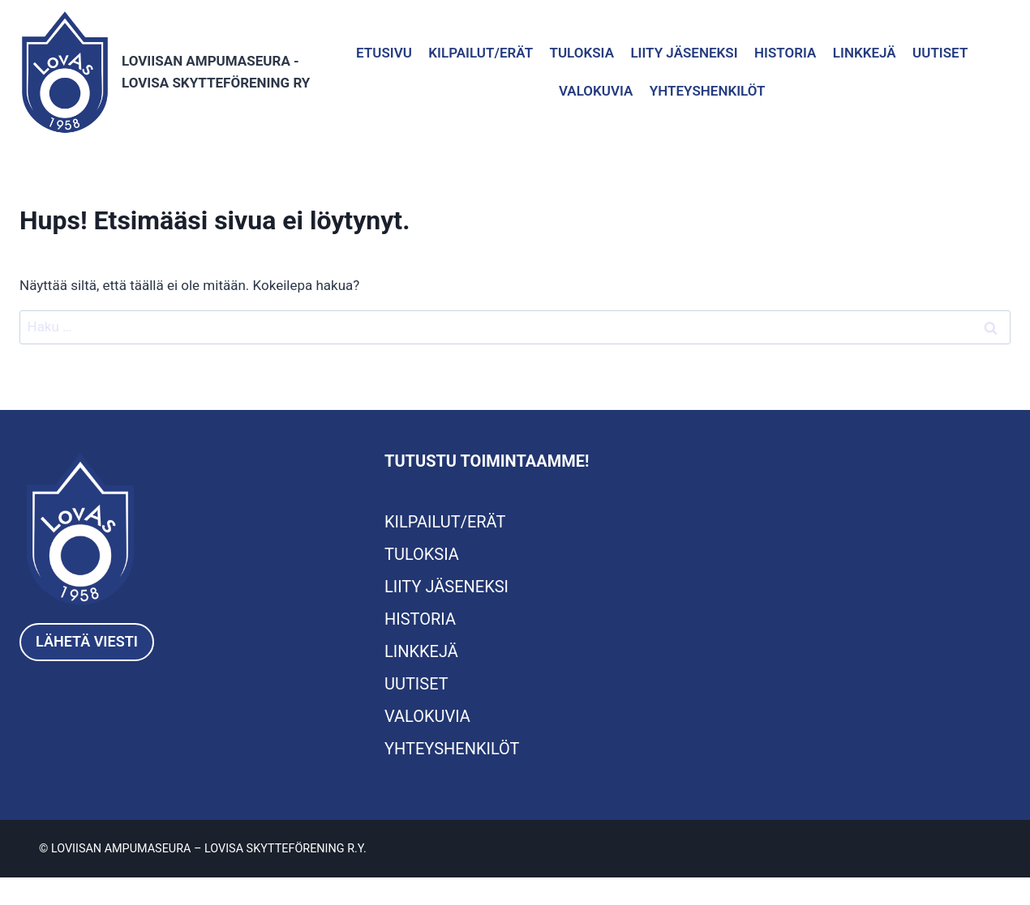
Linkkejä (864, 53)
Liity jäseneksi (683, 53)
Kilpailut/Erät (480, 53)
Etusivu (384, 53)
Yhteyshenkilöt (708, 91)
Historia (785, 53)
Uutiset (940, 53)
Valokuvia (596, 91)
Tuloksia (581, 53)
